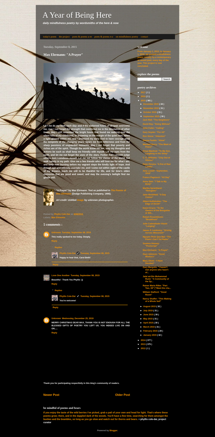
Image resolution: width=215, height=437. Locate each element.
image (80, 200)
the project (64, 36)
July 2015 (148, 310)
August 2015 (149, 306)
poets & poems (82, 36)
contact (144, 36)
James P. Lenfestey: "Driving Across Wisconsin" (157, 231)
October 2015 (150, 112)
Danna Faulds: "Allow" (154, 140)
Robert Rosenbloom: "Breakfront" (153, 218)
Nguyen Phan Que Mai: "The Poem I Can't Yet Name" (157, 238)
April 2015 (148, 323)
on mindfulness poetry (127, 36)
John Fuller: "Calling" (153, 128)
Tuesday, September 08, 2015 (76, 232)
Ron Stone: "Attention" (154, 136)
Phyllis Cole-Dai (68, 253)
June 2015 (148, 314)
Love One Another (61, 275)
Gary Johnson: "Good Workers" (153, 255)
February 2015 (150, 331)
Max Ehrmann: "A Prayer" (155, 250)
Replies (58, 247)
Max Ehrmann (58, 217)
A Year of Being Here (77, 14)
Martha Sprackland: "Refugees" (152, 189)
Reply (54, 241)
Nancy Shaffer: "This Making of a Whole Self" (157, 300)
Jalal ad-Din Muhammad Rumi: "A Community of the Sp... (156, 279)
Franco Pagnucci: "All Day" (156, 177)
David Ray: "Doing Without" (156, 124)
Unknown (56, 232)
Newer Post (51, 395)
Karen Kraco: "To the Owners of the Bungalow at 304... (156, 210)
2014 (143, 340)
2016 (143, 96)
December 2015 (151, 104)
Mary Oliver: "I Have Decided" (152, 262)
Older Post (122, 395)
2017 (143, 92)
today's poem (49, 36)
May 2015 (148, 319)
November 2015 (151, 108)
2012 (143, 348)
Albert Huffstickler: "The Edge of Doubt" (155, 202)
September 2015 (151, 116)
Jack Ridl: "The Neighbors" (156, 120)
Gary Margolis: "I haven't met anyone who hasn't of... (155, 269)
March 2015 (149, 327)
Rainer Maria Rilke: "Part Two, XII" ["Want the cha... (157, 286)
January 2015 (150, 335)
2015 (143, 100)
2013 (143, 344)
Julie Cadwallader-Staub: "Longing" (155, 224)
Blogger (113, 430)
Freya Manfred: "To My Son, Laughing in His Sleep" (156, 152)
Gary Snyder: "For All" (154, 132)
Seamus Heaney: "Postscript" (151, 244)
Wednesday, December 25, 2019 (78, 318)
